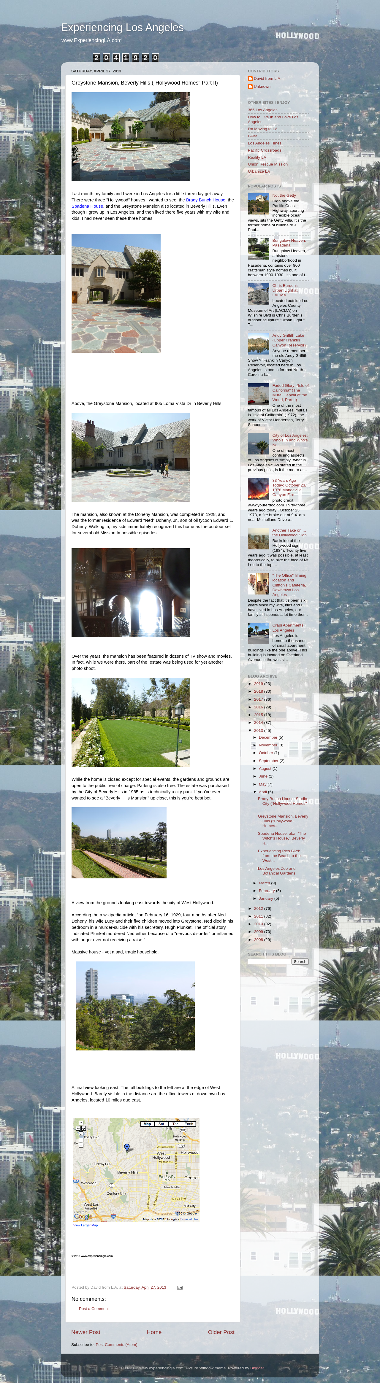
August (266, 768)
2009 (259, 931)
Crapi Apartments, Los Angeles (288, 627)
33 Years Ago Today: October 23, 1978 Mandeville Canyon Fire (289, 487)
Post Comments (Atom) (116, 1344)
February (267, 890)
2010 (259, 924)
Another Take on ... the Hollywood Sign (289, 532)
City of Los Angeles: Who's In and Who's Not (290, 440)
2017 (259, 699)
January (266, 898)
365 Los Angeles (263, 110)
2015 (259, 715)
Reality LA (257, 157)
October (266, 753)
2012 (259, 908)
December (268, 737)
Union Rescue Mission (268, 164)
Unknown (262, 86)
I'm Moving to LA (263, 129)
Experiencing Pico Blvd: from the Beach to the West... (279, 856)
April (263, 792)
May (263, 784)
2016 (259, 707)
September (269, 761)
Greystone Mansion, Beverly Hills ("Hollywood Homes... (283, 821)
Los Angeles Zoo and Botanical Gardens (277, 870)
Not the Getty (284, 195)
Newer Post (85, 1332)
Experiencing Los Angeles (122, 27)
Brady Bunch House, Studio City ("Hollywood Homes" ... (282, 803)
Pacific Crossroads (264, 150)
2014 (259, 722)
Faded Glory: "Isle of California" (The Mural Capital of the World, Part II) (290, 392)
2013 (259, 730)
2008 (259, 939)
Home (154, 1332)
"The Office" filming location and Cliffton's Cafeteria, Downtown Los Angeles (289, 585)
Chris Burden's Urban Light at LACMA (285, 290)
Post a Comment (94, 1308)
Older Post (221, 1332)
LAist (252, 136)
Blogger (257, 1368)
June (264, 776)
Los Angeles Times (264, 143)
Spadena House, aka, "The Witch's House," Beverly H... (282, 838)
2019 (259, 683)
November (268, 745)
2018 (259, 691)
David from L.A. (267, 78)
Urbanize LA (259, 171)
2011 (259, 916)
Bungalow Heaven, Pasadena (289, 242)
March (265, 883)
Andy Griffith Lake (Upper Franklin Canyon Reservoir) (289, 340)
